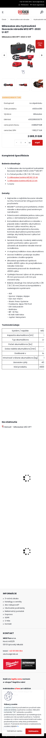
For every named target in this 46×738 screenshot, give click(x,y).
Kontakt (8, 624)
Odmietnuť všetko (14, 731)
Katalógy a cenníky (13, 601)
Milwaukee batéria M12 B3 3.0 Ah (17, 485)
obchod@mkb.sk (10, 654)
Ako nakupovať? (12, 605)
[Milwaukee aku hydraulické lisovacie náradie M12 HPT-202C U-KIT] (23, 55)
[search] (41, 12)
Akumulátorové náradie (19, 19)
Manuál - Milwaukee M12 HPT (17, 427)
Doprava (9, 614)
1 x (22, 180)
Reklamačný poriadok (14, 611)
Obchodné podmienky (15, 608)
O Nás (7, 621)
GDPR (7, 617)
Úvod (4, 19)
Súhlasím (33, 731)
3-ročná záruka (11, 598)
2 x (22, 177)
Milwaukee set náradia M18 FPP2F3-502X (21, 558)
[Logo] (23, 12)
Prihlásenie (24, 5)
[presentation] (4, 55)
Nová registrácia (38, 5)
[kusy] (21, 143)
